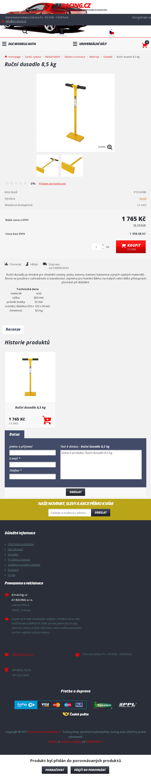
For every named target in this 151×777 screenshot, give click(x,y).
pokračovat (54, 770)
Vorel (142, 198)
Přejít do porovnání (90, 770)
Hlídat (34, 264)
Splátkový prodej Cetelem (24, 565)
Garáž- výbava (33, 56)
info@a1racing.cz (16, 21)
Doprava (13, 570)
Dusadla (107, 56)
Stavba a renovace (74, 56)
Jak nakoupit (15, 549)
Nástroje (94, 56)
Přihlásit (62, 36)
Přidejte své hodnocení (52, 183)
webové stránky (70, 741)
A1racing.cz (75, 7)
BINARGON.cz (94, 741)
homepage (14, 56)
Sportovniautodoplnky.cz (44, 732)
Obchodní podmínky (21, 544)
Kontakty (13, 554)
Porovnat (15, 264)
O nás (11, 575)
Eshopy (52, 741)
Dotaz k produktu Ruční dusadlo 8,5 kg (101, 464)
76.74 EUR (139, 225)
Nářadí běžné (52, 56)
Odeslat (101, 512)
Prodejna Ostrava (19, 559)
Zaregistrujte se (141, 17)
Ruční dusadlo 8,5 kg (30, 407)
